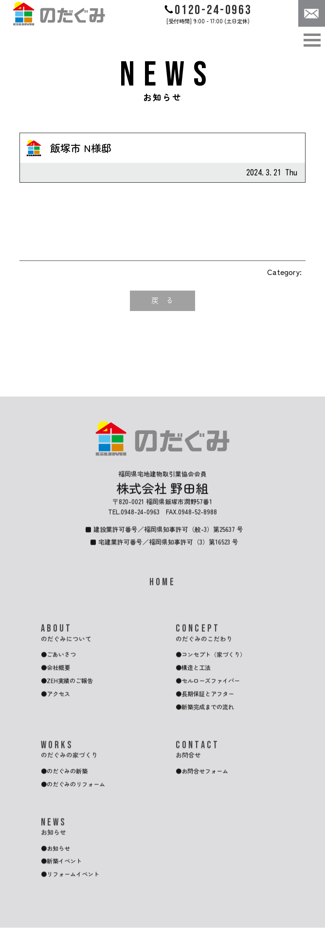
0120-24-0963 (208, 10)
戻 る (162, 301)
